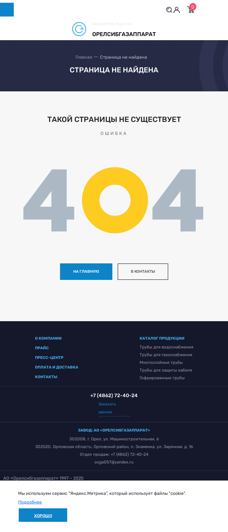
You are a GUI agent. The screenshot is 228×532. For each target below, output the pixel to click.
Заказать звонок (107, 408)
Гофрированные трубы (162, 377)
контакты (46, 377)
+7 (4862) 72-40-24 (129, 454)
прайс (42, 348)
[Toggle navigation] (7, 10)
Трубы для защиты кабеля (166, 370)
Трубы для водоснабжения (166, 347)
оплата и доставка (56, 367)
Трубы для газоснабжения (166, 354)
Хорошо (43, 515)
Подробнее (30, 502)
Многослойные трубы (161, 362)
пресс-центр (49, 357)
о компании (48, 338)
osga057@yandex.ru (114, 462)
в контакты (143, 271)
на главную (86, 271)
